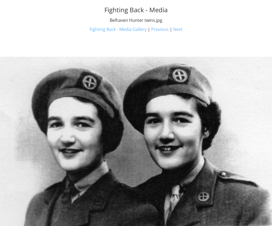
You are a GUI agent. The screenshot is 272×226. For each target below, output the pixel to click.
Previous (160, 29)
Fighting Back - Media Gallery (118, 29)
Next (177, 29)
